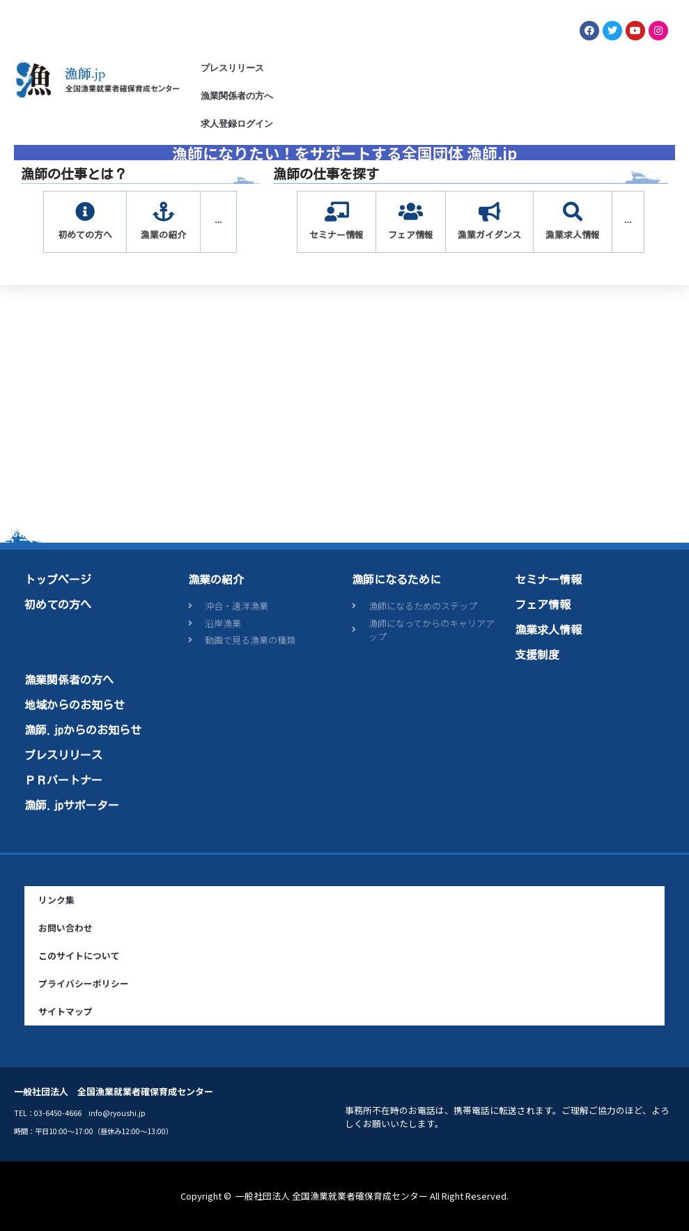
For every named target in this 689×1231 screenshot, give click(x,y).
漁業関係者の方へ (237, 96)
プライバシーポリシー (83, 983)
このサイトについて (79, 955)
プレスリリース (232, 68)
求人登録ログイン (237, 123)
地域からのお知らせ (74, 705)
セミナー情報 (548, 579)
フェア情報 (543, 604)
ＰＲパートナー (63, 780)
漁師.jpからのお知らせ (82, 730)
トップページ (57, 579)
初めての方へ (57, 604)
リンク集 (56, 899)
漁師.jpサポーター (71, 805)
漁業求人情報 (548, 629)
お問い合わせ (65, 927)
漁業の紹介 (216, 579)
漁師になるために (396, 579)
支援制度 (537, 654)
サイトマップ (65, 1011)
